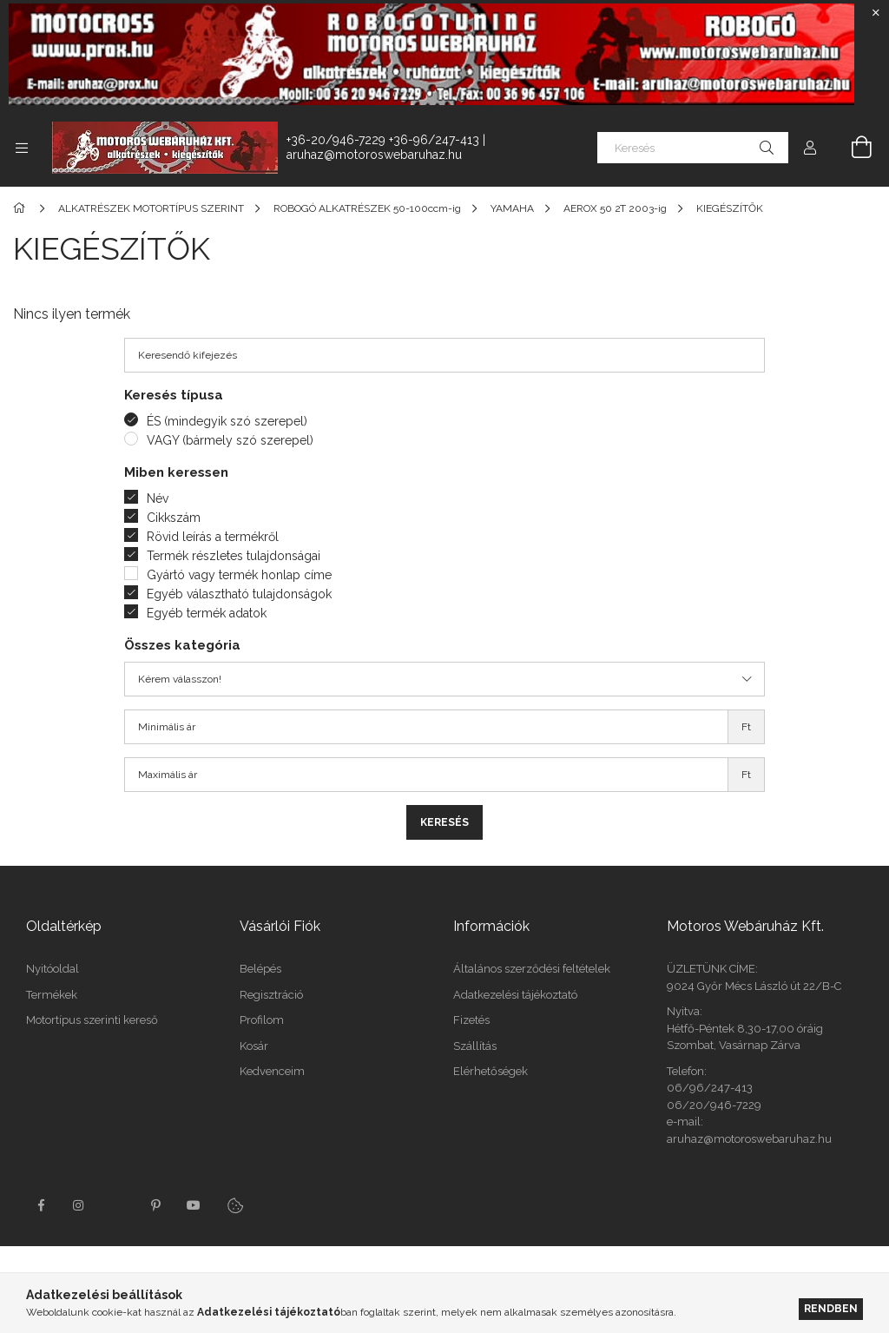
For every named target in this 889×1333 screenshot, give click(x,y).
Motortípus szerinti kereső (92, 1019)
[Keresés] (692, 147)
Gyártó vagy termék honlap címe (239, 575)
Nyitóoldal (52, 968)
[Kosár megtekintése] (852, 147)
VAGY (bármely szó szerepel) (230, 440)
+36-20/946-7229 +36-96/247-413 (382, 140)
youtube (193, 1205)
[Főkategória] (22, 208)
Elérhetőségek (490, 1071)
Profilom (262, 1019)
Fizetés (471, 1019)
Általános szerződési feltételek (531, 968)
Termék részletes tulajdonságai (233, 556)
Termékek (51, 994)
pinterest (155, 1205)
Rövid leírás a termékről (213, 537)
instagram (79, 1205)
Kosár (254, 1046)
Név (157, 498)
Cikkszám (174, 518)
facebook (41, 1205)
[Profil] (810, 147)
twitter (117, 1205)
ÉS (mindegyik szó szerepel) (227, 421)
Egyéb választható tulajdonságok (239, 594)
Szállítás (475, 1046)
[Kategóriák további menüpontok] (21, 147)
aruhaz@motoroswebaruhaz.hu (374, 155)
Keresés (444, 822)
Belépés (260, 968)
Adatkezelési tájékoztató (515, 994)
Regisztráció (271, 994)
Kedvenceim (272, 1071)
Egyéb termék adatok (207, 613)
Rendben (831, 1308)
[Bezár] (876, 13)
